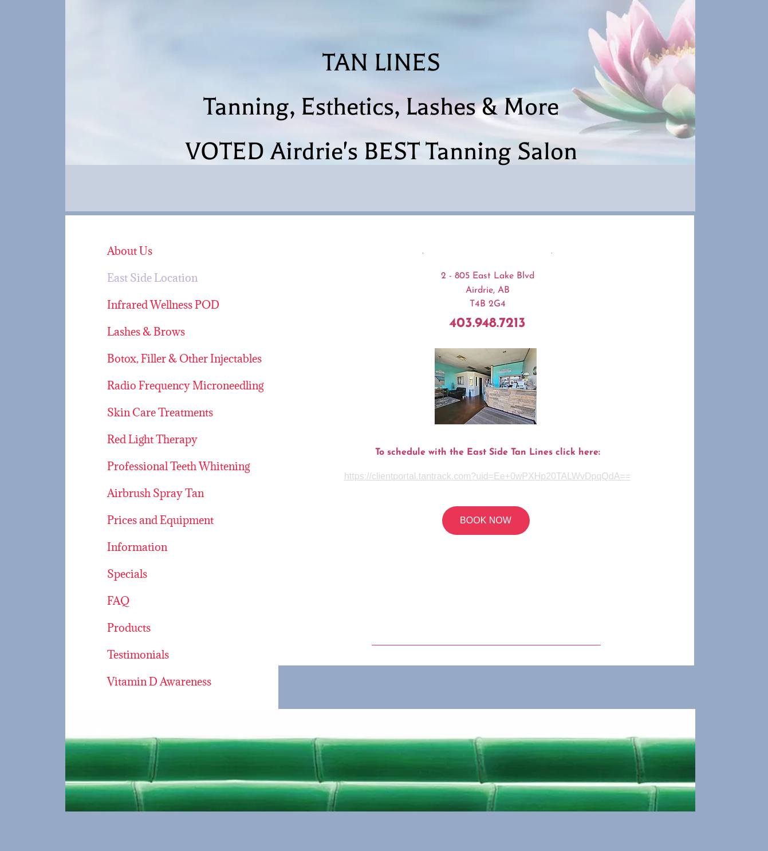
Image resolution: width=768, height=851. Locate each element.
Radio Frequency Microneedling (185, 385)
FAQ (118, 601)
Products (129, 628)
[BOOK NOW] (486, 520)
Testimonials (138, 654)
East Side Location (152, 278)
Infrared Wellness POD (163, 305)
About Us (129, 251)
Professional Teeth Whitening (178, 466)
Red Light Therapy (152, 439)
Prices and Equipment (160, 520)
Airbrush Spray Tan (155, 493)
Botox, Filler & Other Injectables (184, 358)
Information (137, 547)
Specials (127, 574)
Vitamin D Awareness (159, 681)
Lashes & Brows (146, 331)
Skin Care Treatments (160, 412)
